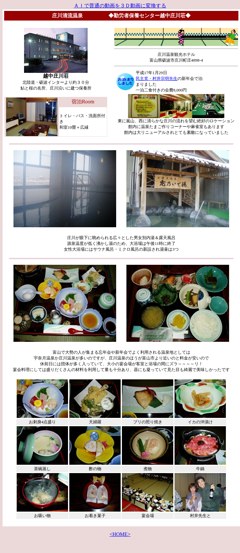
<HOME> (119, 534)
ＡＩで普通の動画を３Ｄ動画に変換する (120, 5)
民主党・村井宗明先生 (156, 78)
